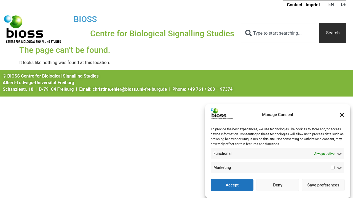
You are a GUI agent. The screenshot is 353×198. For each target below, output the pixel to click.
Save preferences (323, 185)
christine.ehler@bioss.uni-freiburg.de (130, 89)
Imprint (313, 4)
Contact (294, 4)
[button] (342, 115)
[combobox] (279, 33)
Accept (232, 185)
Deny (277, 185)
